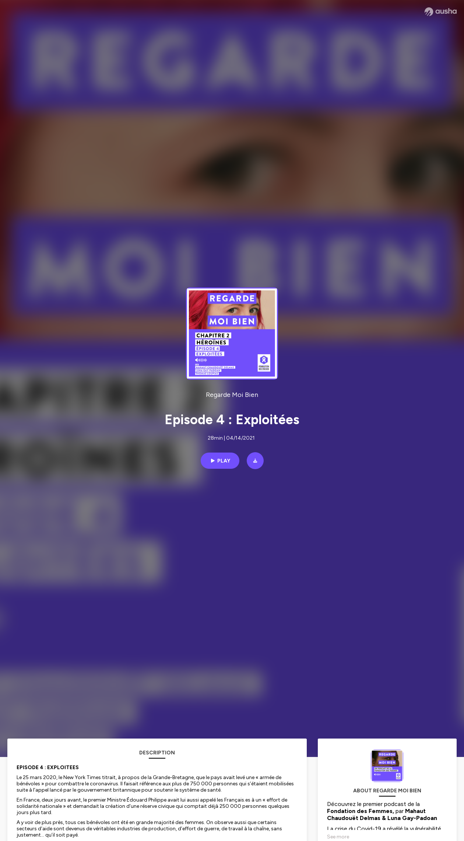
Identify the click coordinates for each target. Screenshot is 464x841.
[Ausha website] (441, 11)
